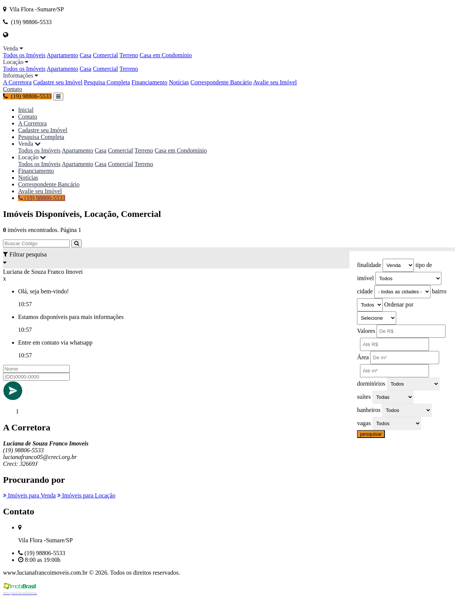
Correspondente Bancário (221, 82)
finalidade (369, 265)
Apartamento (62, 55)
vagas (364, 423)
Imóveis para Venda (29, 495)
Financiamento (149, 82)
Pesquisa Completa (107, 82)
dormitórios (371, 383)
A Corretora (17, 82)
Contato (12, 89)
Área (363, 357)
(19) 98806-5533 (27, 96)
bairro (439, 291)
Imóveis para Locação (86, 495)
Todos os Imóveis (24, 55)
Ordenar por (399, 304)
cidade (365, 291)
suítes (364, 397)
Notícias (179, 82)
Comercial (105, 55)
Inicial (26, 110)
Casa (85, 55)
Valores (366, 331)
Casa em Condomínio (165, 55)
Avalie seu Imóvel (275, 82)
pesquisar (371, 434)
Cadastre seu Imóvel (58, 82)
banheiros (368, 410)
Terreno (128, 55)
